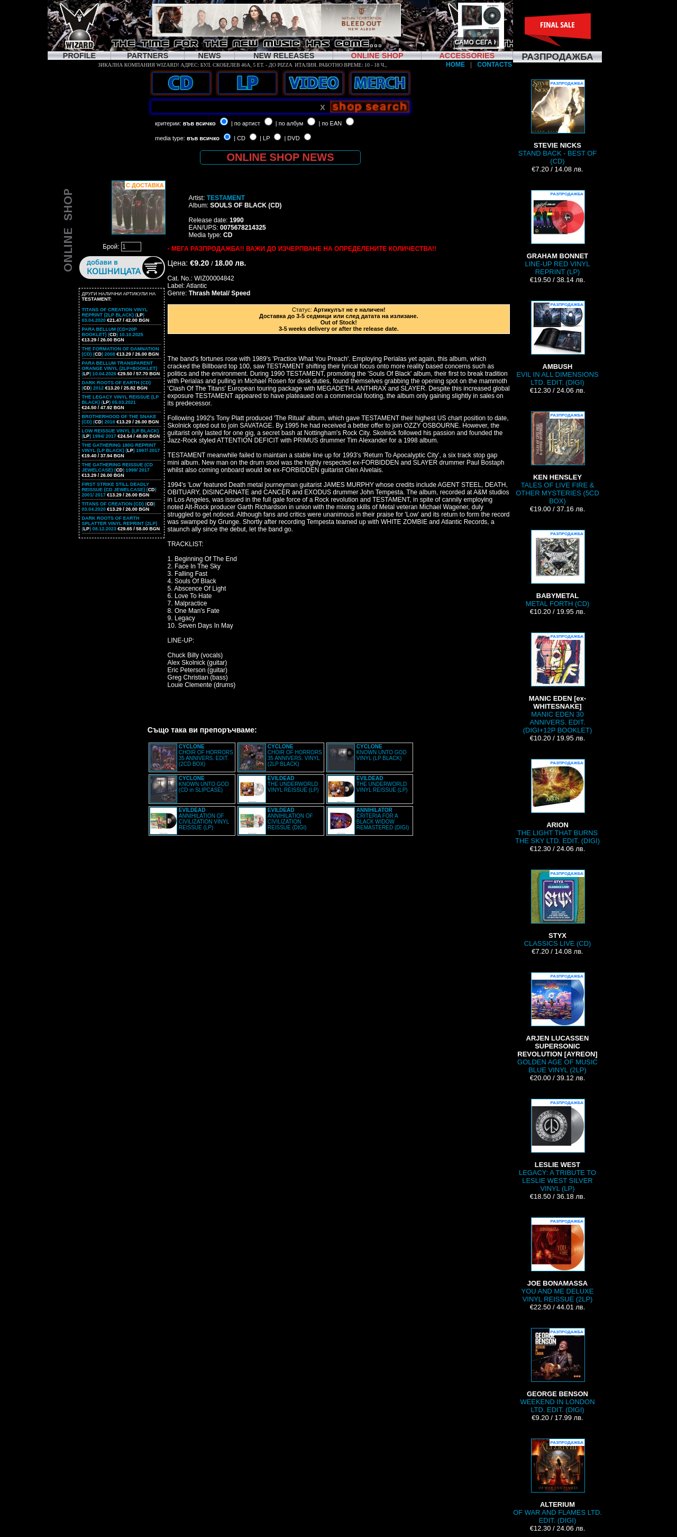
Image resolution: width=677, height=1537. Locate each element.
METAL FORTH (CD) (558, 569)
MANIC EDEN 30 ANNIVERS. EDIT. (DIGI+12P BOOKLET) (557, 683)
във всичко (199, 123)
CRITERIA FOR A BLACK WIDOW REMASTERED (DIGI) (382, 818)
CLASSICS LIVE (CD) (557, 908)
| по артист (245, 123)
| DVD (291, 138)
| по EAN (330, 123)
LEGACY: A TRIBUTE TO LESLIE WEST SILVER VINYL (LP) (557, 1145)
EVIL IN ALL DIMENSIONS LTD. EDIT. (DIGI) (557, 343)
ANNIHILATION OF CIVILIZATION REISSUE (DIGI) (290, 818)
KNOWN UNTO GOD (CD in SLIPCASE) (204, 784)
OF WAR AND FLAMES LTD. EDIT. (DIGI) (557, 1481)
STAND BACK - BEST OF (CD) (557, 122)
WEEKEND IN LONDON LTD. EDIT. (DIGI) (557, 1371)
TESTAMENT (226, 198)
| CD (239, 138)
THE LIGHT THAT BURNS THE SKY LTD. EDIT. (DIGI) (557, 802)
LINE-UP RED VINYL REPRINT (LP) (557, 233)
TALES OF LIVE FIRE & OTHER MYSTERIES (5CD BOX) (557, 458)
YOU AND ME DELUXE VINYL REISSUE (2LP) (558, 1260)
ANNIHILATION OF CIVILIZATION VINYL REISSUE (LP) (204, 818)
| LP (265, 138)
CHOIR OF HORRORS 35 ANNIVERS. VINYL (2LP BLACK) (295, 755)
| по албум (290, 123)
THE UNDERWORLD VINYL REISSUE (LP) (293, 784)
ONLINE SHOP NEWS (280, 157)
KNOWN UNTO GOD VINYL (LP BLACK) (381, 752)
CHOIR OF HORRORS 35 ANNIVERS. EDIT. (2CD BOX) (206, 755)
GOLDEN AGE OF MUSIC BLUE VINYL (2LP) (557, 1023)
